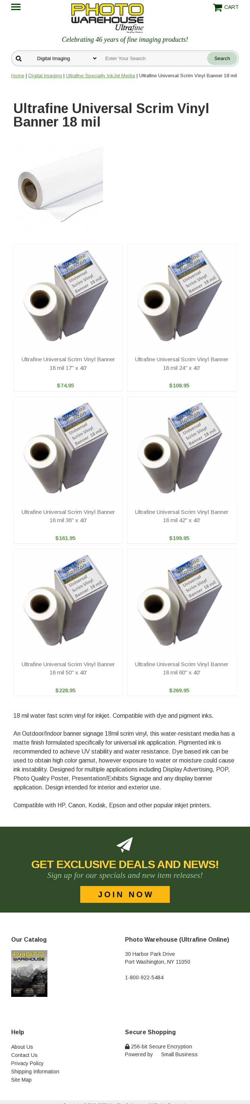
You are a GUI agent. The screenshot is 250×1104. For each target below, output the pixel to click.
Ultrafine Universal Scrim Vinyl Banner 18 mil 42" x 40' (181, 516)
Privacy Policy (27, 1063)
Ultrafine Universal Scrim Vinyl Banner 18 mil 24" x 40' (181, 363)
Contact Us (24, 1055)
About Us (22, 1047)
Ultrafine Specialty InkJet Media (100, 75)
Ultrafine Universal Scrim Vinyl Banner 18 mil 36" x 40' (68, 516)
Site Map (21, 1080)
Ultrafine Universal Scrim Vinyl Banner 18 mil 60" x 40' (181, 668)
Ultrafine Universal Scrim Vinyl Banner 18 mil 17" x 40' (68, 363)
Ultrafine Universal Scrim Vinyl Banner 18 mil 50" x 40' (68, 668)
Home (17, 75)
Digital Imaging (45, 75)
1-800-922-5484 (144, 977)
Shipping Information (35, 1072)
